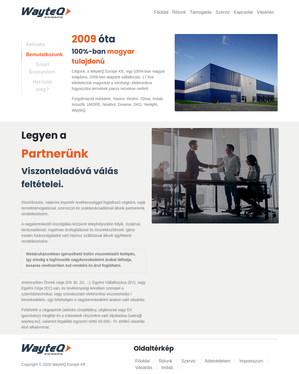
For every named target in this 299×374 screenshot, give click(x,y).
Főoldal (161, 12)
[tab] (40, 68)
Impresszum (251, 361)
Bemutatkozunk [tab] (44, 54)
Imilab (167, 367)
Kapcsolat (243, 12)
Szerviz (222, 12)
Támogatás (201, 12)
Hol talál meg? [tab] (42, 85)
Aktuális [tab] (35, 44)
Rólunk (179, 12)
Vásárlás (265, 12)
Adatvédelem (217, 361)
